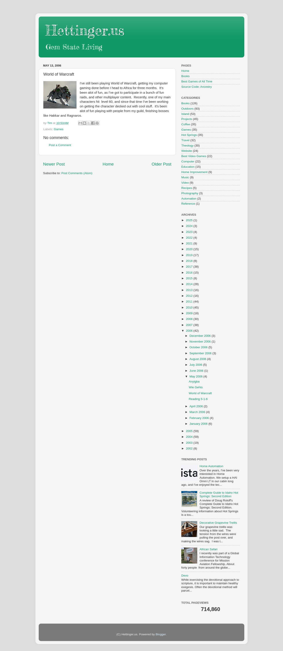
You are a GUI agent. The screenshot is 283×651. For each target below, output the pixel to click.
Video (185, 182)
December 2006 (200, 335)
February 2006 (199, 418)
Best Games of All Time (196, 81)
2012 (189, 295)
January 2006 (198, 423)
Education (188, 166)
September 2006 (200, 353)
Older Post (161, 164)
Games (58, 129)
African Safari (208, 549)
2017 (189, 266)
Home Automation (211, 466)
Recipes (186, 188)
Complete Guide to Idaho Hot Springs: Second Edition (218, 494)
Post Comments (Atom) (76, 173)
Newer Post (54, 164)
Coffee (185, 124)
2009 (189, 313)
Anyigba (194, 381)
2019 (189, 255)
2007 (189, 325)
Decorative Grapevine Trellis (218, 522)
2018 (189, 261)
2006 (189, 330)
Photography (189, 193)
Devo (184, 575)
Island (185, 114)
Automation (188, 198)
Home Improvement (194, 172)
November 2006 (200, 341)
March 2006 (197, 412)
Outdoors (187, 108)
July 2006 (196, 364)
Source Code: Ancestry (196, 86)
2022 (189, 237)
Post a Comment (60, 145)
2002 (189, 448)
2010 (189, 307)
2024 (189, 226)
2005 (189, 431)
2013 (189, 290)
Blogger (161, 634)
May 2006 (196, 376)
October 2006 (198, 347)
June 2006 (196, 370)
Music (185, 177)
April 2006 (196, 406)
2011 (189, 301)
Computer (187, 161)
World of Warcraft (200, 393)
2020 (189, 249)
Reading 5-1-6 (198, 399)
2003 (189, 442)
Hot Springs (189, 135)
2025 (189, 220)
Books (185, 76)
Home (108, 164)
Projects (186, 119)
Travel (185, 140)
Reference (188, 203)
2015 (189, 278)
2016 (189, 272)
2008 (189, 319)
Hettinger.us (84, 30)
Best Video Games (193, 156)
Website (186, 150)
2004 (189, 436)
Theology (187, 145)
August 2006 (198, 359)
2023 (189, 232)
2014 (189, 284)
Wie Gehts (196, 387)
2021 (189, 243)
